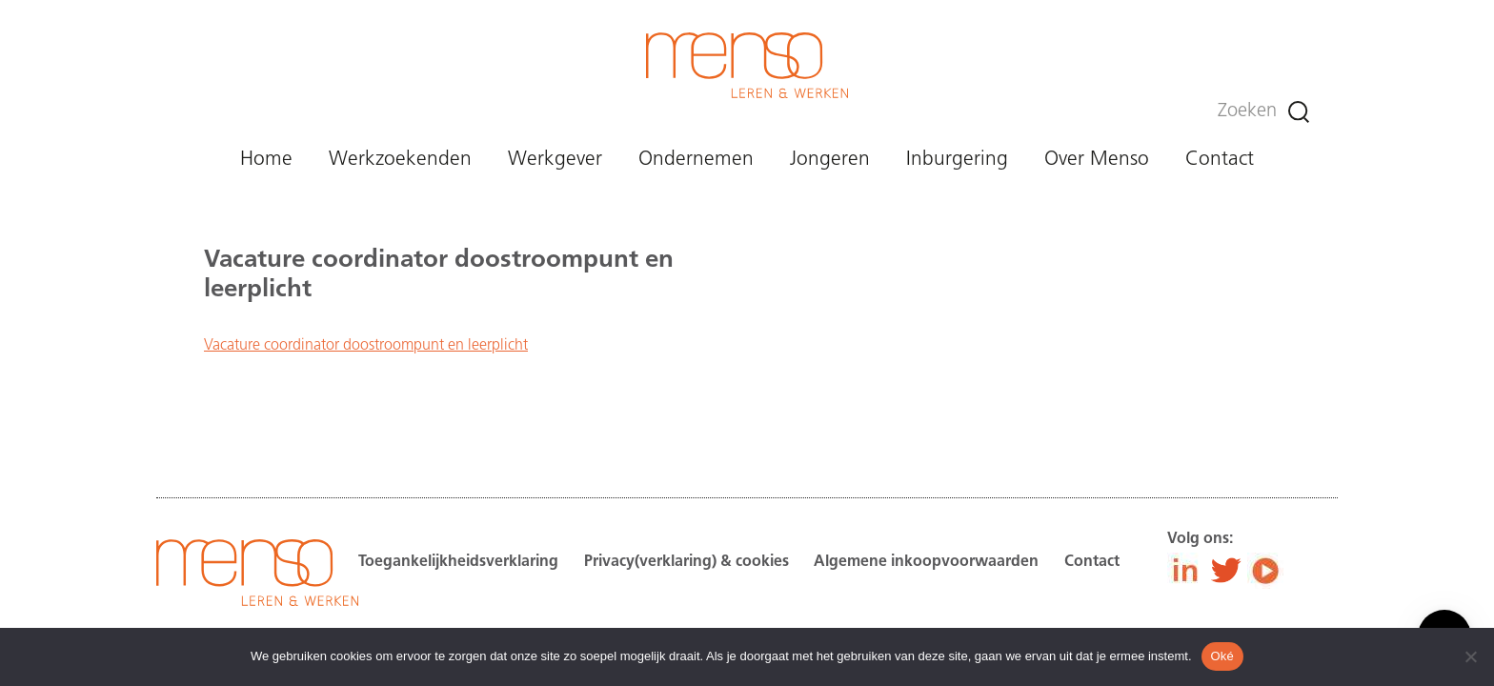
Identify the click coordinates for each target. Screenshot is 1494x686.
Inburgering (957, 160)
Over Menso (1096, 160)
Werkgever (555, 160)
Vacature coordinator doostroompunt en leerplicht (366, 345)
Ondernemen (696, 160)
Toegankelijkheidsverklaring (458, 562)
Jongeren (830, 160)
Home (266, 160)
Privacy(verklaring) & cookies (686, 562)
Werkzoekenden (400, 160)
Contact (1219, 160)
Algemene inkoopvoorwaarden (926, 562)
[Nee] (1470, 656)
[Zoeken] (1298, 112)
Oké (1223, 656)
